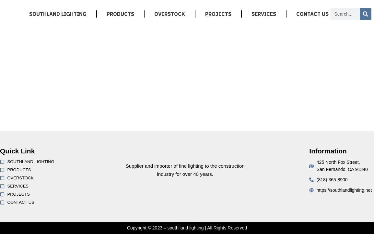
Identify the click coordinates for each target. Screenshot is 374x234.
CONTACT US (312, 14)
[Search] (365, 14)
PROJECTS (218, 14)
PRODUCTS (120, 14)
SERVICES (263, 14)
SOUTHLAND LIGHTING (58, 14)
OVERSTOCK (169, 14)
